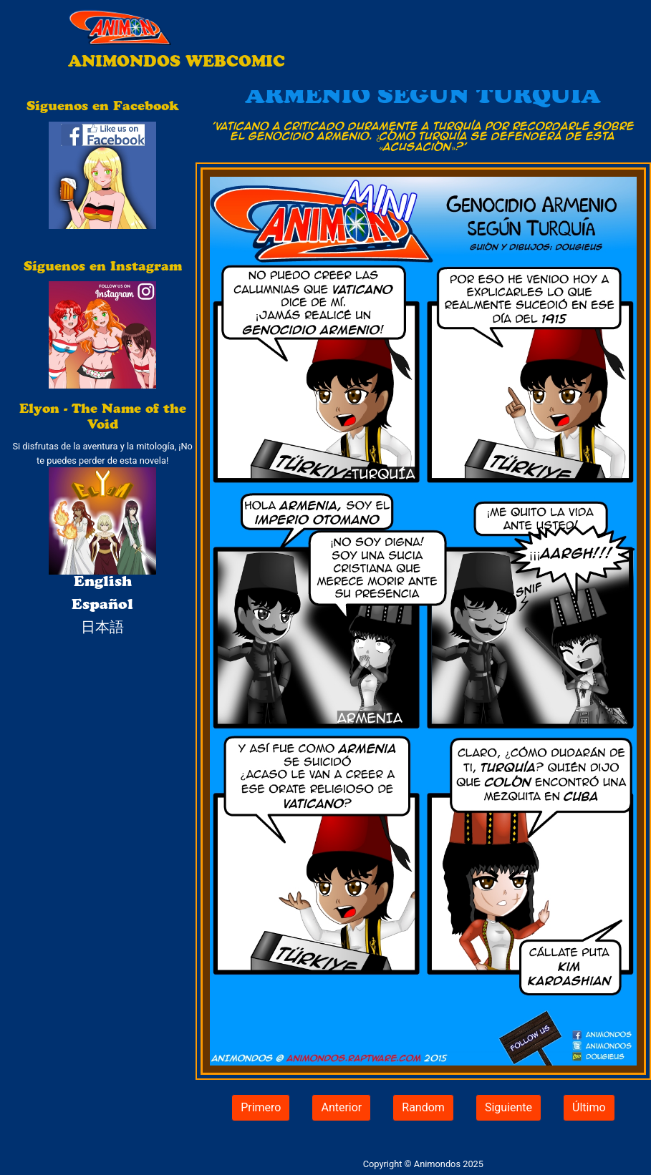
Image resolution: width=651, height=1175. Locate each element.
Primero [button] (261, 1107)
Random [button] (423, 1107)
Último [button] (589, 1107)
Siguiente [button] (508, 1107)
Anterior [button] (341, 1107)
